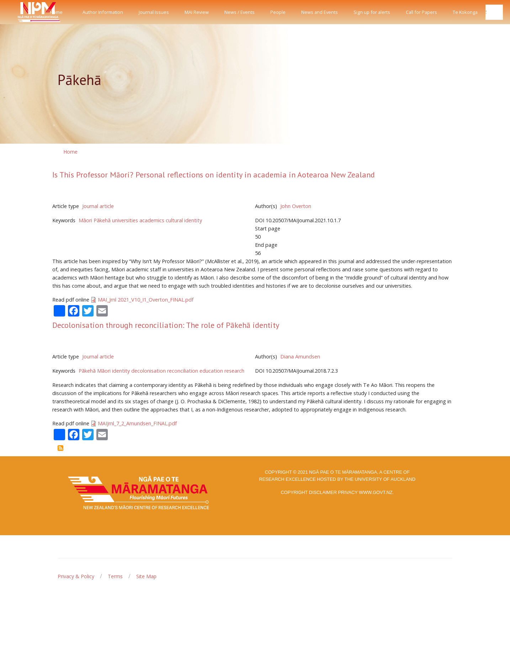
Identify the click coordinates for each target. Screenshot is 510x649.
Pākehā (102, 220)
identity (121, 370)
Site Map (146, 576)
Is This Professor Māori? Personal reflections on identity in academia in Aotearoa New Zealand (213, 175)
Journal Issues (154, 12)
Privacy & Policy (76, 576)
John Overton (295, 206)
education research (222, 370)
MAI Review (197, 12)
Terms (115, 576)
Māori (85, 220)
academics (151, 220)
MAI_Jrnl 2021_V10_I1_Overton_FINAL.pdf (145, 299)
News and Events (319, 12)
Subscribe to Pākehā (60, 448)
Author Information (103, 12)
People (278, 12)
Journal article (98, 206)
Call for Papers (421, 12)
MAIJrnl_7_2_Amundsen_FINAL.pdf (137, 423)
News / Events (239, 12)
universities (125, 220)
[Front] (21, 12)
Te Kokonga (465, 12)
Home (56, 12)
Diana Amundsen (300, 356)
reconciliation (182, 370)
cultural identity (184, 220)
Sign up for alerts (372, 12)
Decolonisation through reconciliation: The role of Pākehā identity (165, 325)
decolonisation (148, 370)
